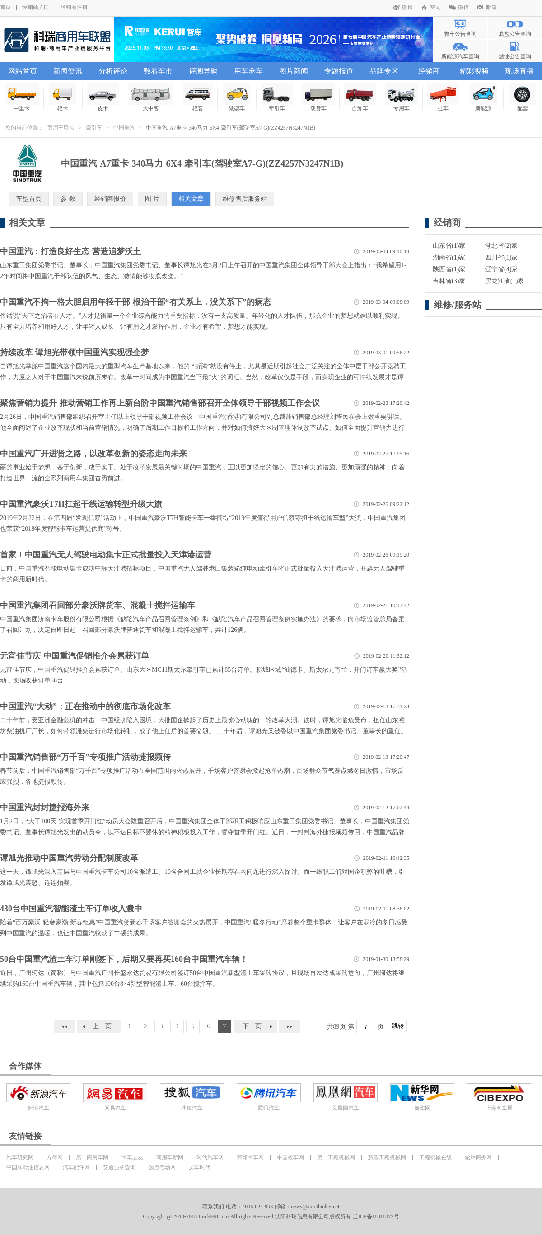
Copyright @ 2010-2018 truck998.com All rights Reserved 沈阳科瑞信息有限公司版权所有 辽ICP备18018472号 (271, 1216)
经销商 (429, 71)
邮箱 (491, 7)
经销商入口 (35, 7)
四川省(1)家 (501, 257)
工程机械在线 (435, 1157)
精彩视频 (474, 71)
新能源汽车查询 (460, 56)
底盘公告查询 (515, 34)
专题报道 (338, 71)
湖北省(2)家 (501, 245)
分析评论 (112, 71)
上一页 (102, 1026)
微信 (463, 7)
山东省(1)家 (449, 245)
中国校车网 (290, 1157)
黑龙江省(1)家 (504, 281)
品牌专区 (383, 71)
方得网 (55, 1157)
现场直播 (519, 71)
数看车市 (158, 71)
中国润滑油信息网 (28, 1167)
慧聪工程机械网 (387, 1157)
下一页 (252, 1026)
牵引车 (94, 128)
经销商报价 (110, 198)
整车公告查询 (460, 34)
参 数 (68, 198)
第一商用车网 (92, 1157)
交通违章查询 (119, 1167)
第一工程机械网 (336, 1157)
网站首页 (22, 71)
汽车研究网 (19, 1157)
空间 (435, 7)
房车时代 (199, 1167)
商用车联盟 (61, 128)
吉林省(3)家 (449, 281)
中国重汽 (124, 128)
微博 (407, 7)
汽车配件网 (76, 1167)
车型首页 (29, 198)
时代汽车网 (210, 1157)
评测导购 (203, 71)
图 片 (152, 198)
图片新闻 (293, 71)
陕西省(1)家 (449, 269)
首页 (5, 7)
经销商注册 (74, 7)
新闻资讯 (67, 71)
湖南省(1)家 (449, 257)
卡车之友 (132, 1157)
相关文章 (191, 198)
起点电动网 (162, 1167)
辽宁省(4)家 (501, 269)
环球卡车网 (250, 1157)
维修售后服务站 (245, 198)
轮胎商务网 (478, 1157)
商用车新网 (169, 1157)
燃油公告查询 (515, 56)
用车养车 (248, 71)
